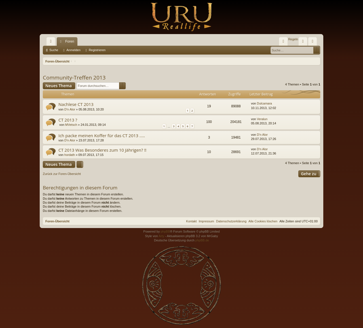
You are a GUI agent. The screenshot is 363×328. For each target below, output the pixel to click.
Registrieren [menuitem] (314, 42)
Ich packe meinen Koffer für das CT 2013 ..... (101, 135)
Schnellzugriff (52, 42)
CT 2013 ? (67, 120)
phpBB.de (202, 240)
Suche (53, 50)
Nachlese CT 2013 (76, 104)
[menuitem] (283, 41)
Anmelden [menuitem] (304, 42)
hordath (69, 154)
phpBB (165, 231)
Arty (161, 236)
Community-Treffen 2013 (74, 77)
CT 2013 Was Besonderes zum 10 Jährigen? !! (102, 150)
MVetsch (71, 124)
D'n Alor (69, 109)
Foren (69, 41)
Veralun (262, 119)
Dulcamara (264, 103)
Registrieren (97, 50)
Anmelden (73, 50)
